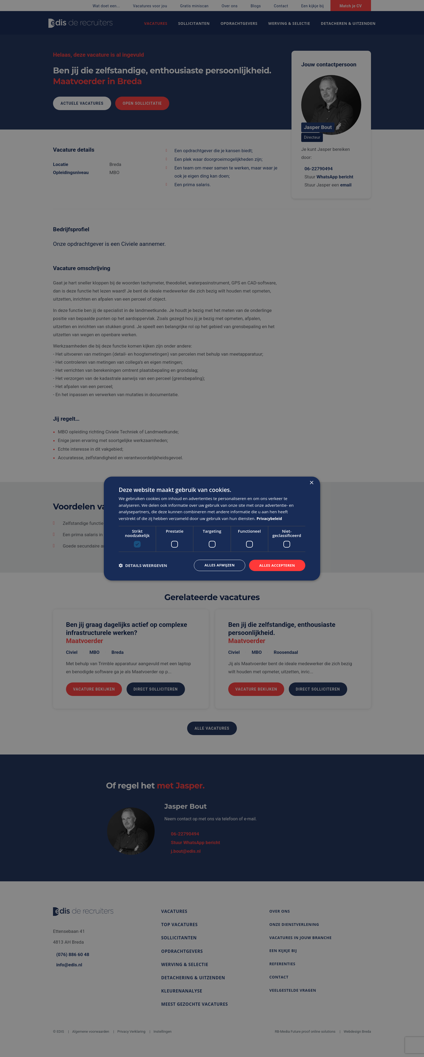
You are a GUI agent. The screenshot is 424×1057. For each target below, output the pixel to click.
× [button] (311, 482)
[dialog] (212, 528)
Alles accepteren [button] (276, 565)
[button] (143, 565)
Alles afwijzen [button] (217, 565)
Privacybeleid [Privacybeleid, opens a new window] (270, 518)
